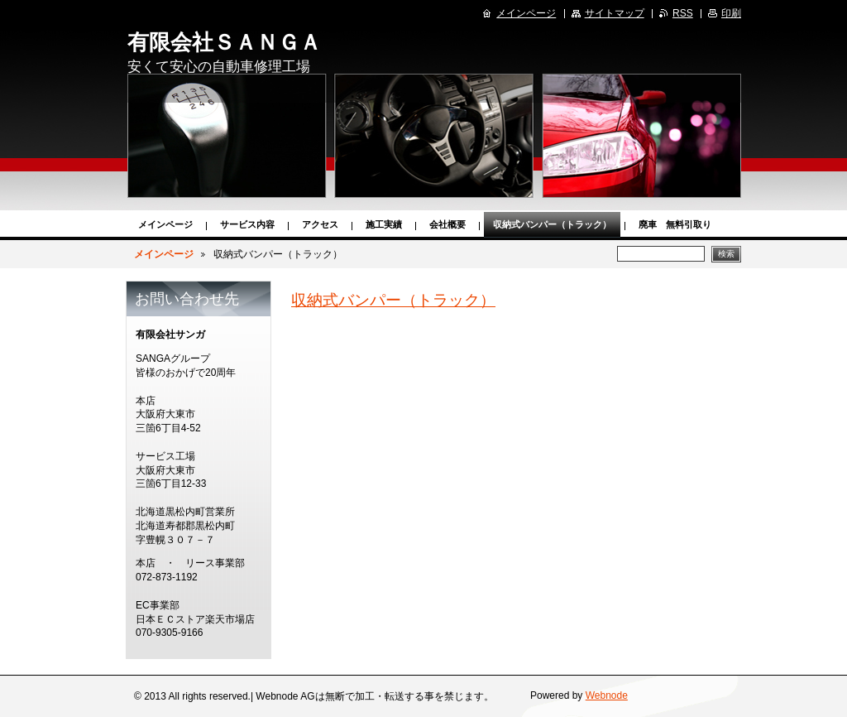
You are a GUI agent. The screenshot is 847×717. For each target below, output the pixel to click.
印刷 (731, 13)
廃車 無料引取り (675, 224)
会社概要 (447, 224)
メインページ (165, 224)
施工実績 (384, 224)
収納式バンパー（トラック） (552, 224)
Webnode (607, 695)
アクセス (320, 224)
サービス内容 (247, 224)
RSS (682, 13)
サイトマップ (614, 13)
